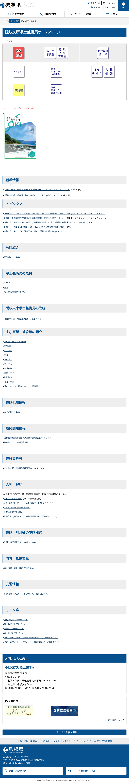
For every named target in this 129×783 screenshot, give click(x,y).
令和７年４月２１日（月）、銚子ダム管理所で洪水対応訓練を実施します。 (38, 227)
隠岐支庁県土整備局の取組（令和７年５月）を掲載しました (32, 195)
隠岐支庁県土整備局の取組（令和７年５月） (25, 319)
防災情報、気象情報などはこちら (19, 568)
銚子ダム (8, 364)
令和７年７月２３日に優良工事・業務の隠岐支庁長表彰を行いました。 (36, 231)
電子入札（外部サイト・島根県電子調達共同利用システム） (31, 516)
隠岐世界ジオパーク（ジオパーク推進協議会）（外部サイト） (32, 642)
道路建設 (8, 346)
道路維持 (8, 351)
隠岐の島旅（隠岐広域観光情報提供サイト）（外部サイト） (31, 637)
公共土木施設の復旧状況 (15, 342)
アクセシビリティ (73, 741)
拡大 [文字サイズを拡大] (106, 7)
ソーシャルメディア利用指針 (99, 741)
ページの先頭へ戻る (66, 732)
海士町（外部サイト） (14, 629)
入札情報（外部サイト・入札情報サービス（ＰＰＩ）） (29, 503)
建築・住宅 (9, 373)
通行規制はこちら (12, 412)
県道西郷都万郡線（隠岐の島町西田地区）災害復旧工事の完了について (37, 190)
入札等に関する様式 (13, 499)
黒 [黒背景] (104, 3)
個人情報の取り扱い (29, 741)
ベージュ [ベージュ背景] (111, 3)
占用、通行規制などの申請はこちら (20, 542)
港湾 (6, 355)
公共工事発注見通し (13, 512)
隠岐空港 (8, 359)
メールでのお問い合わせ (84, 771)
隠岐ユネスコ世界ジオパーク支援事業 (21, 386)
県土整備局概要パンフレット (17, 292)
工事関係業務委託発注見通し (17, 507)
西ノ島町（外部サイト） (15, 624)
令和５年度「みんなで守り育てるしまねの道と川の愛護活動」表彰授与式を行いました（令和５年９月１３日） (54, 213)
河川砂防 (8, 368)
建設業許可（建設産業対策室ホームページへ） (25, 468)
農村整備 (8, 377)
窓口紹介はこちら (12, 257)
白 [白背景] (99, 3)
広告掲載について (116, 720)
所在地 (7, 283)
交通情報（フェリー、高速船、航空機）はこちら (26, 594)
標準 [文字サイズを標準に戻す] (113, 7)
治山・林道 (9, 382)
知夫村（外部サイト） (14, 633)
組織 (6, 287)
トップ (5, 21)
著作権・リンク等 (51, 741)
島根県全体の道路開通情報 (16, 442)
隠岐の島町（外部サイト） (16, 620)
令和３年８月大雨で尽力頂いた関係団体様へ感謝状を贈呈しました (34, 218)
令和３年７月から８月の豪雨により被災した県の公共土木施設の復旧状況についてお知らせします (48, 222)
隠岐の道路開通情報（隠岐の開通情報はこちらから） (28, 438)
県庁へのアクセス (17, 771)
